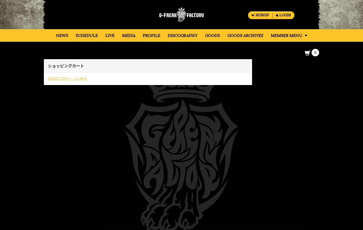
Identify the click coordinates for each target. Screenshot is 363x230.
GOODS (57, 53)
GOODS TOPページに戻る (67, 78)
